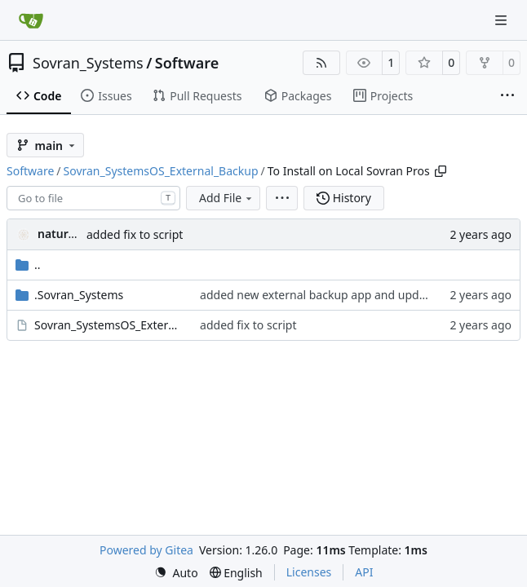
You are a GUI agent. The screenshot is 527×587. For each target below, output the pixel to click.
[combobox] (93, 198)
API (364, 572)
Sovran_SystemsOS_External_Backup (161, 171)
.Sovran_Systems (78, 294)
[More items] (507, 96)
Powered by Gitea (146, 550)
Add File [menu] (227, 197)
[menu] (282, 198)
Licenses (309, 572)
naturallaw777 (77, 233)
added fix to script (134, 234)
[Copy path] (440, 171)
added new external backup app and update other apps (348, 294)
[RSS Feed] (321, 63)
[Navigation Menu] (502, 20)
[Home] (31, 20)
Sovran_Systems (88, 63)
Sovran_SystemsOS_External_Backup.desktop (109, 325)
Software (187, 63)
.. (28, 264)
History (344, 197)
